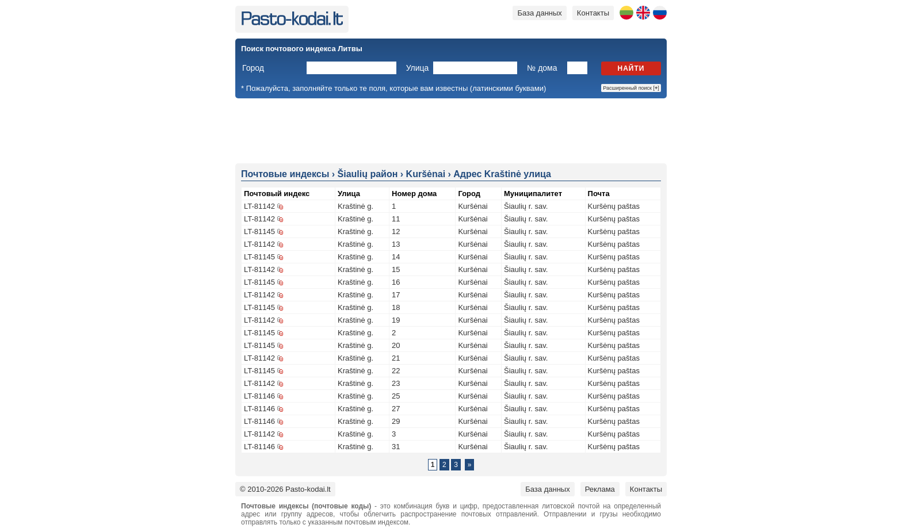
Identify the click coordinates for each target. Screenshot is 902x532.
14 (396, 256)
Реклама (600, 489)
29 (396, 421)
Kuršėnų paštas (614, 206)
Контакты (593, 13)
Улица (417, 67)
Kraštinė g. (355, 206)
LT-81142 (259, 206)
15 (396, 269)
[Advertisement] (451, 130)
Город (253, 67)
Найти (631, 68)
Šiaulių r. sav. (526, 206)
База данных (539, 13)
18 (396, 307)
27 (396, 408)
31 (396, 446)
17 (396, 294)
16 (396, 282)
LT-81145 (259, 231)
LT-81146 (259, 396)
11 (396, 219)
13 (396, 244)
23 (396, 383)
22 (396, 370)
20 (396, 345)
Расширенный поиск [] (631, 88)
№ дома (542, 67)
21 (396, 358)
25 (396, 396)
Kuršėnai (472, 206)
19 (396, 320)
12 (396, 231)
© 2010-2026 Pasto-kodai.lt (285, 489)
